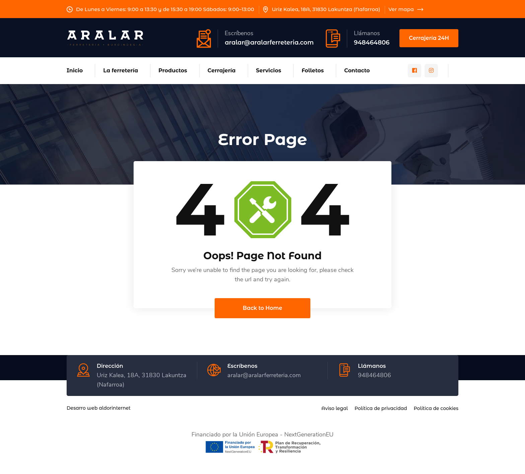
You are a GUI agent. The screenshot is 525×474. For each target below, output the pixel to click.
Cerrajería (222, 70)
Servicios (268, 70)
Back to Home (262, 308)
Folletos (313, 70)
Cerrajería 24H (429, 38)
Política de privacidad (381, 409)
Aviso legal (334, 409)
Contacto (357, 70)
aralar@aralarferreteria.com (269, 42)
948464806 (371, 42)
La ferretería (120, 70)
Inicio (75, 70)
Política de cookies (436, 409)
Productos (172, 70)
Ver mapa (405, 9)
